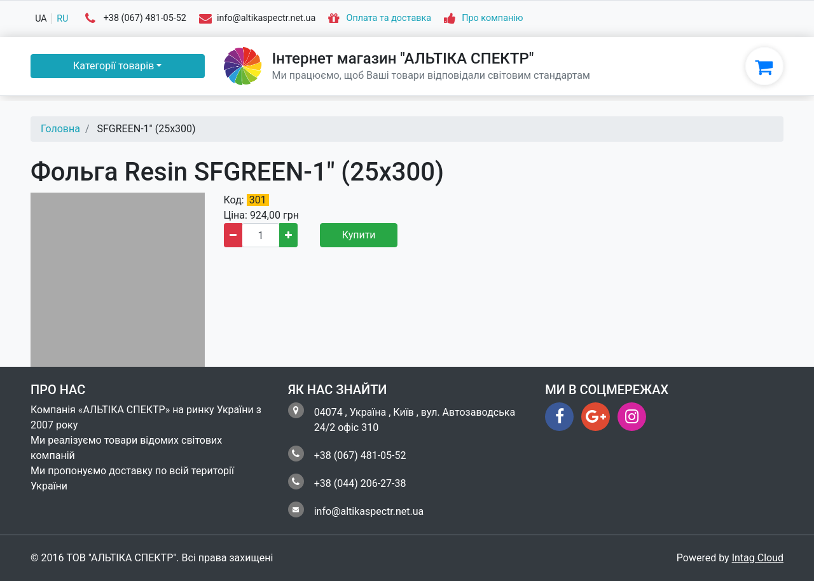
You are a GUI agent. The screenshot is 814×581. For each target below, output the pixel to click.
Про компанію (492, 18)
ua (41, 18)
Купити (359, 235)
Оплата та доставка (389, 18)
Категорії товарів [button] (113, 66)
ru (62, 18)
